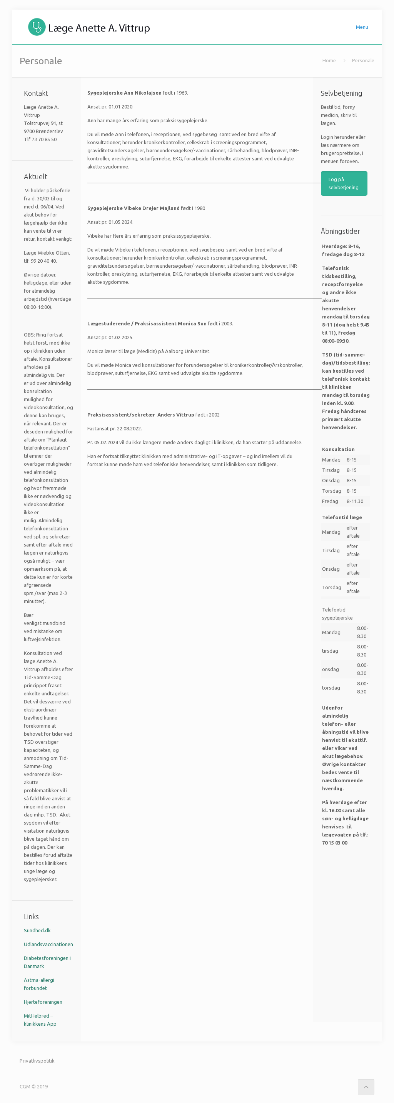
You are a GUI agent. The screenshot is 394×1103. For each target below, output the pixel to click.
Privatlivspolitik (37, 1060)
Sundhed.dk (37, 930)
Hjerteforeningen (43, 1002)
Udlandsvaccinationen (48, 944)
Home (329, 60)
